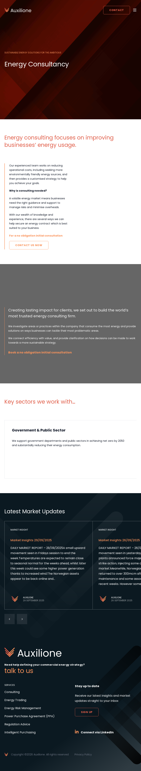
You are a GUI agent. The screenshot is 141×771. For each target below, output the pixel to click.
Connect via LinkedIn (97, 732)
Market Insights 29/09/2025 (31, 540)
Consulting (12, 692)
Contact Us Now (28, 245)
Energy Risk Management (22, 708)
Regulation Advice (17, 724)
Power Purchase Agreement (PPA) (29, 716)
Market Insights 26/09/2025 (119, 540)
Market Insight (19, 529)
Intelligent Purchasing (20, 732)
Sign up (87, 712)
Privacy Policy (83, 754)
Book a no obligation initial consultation (40, 352)
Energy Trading (15, 700)
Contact (116, 10)
